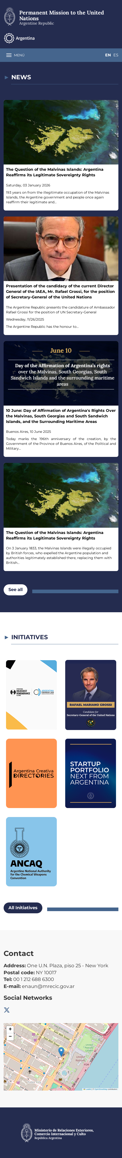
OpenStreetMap (101, 1089)
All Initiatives (23, 907)
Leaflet (87, 1089)
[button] (61, 1052)
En (106, 38)
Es (115, 38)
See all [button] (15, 589)
